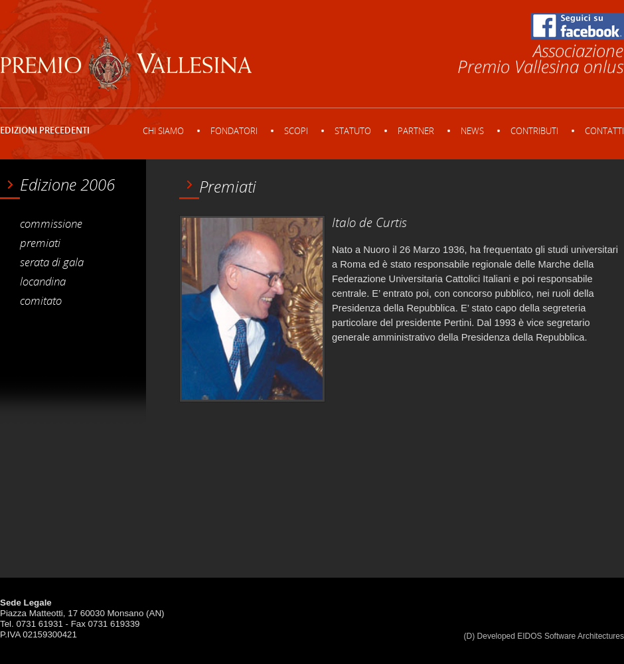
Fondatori (234, 131)
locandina (43, 281)
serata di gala (52, 262)
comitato (41, 300)
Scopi (296, 131)
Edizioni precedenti (45, 130)
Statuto (353, 131)
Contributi (534, 131)
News (472, 131)
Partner (416, 131)
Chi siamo (163, 131)
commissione (51, 223)
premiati (40, 242)
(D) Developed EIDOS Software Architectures (544, 636)
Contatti (604, 131)
